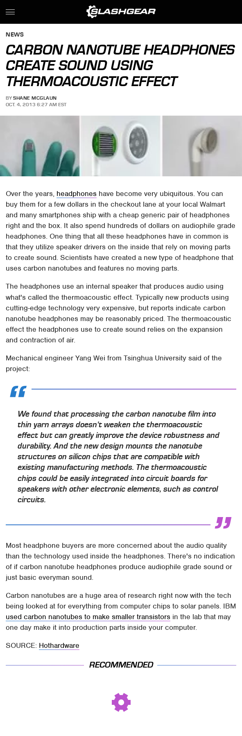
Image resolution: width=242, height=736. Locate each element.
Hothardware (59, 645)
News (15, 35)
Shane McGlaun (35, 98)
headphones (77, 193)
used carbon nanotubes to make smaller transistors (88, 616)
